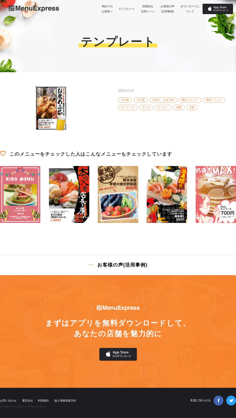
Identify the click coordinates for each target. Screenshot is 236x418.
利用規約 (43, 400)
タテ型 (140, 99)
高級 (179, 107)
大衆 (192, 107)
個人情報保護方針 (65, 400)
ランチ (146, 107)
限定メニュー (190, 99)
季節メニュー (214, 99)
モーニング (128, 107)
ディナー (163, 107)
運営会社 (27, 400)
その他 (125, 99)
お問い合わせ (8, 400)
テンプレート (127, 8)
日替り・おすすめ (163, 99)
